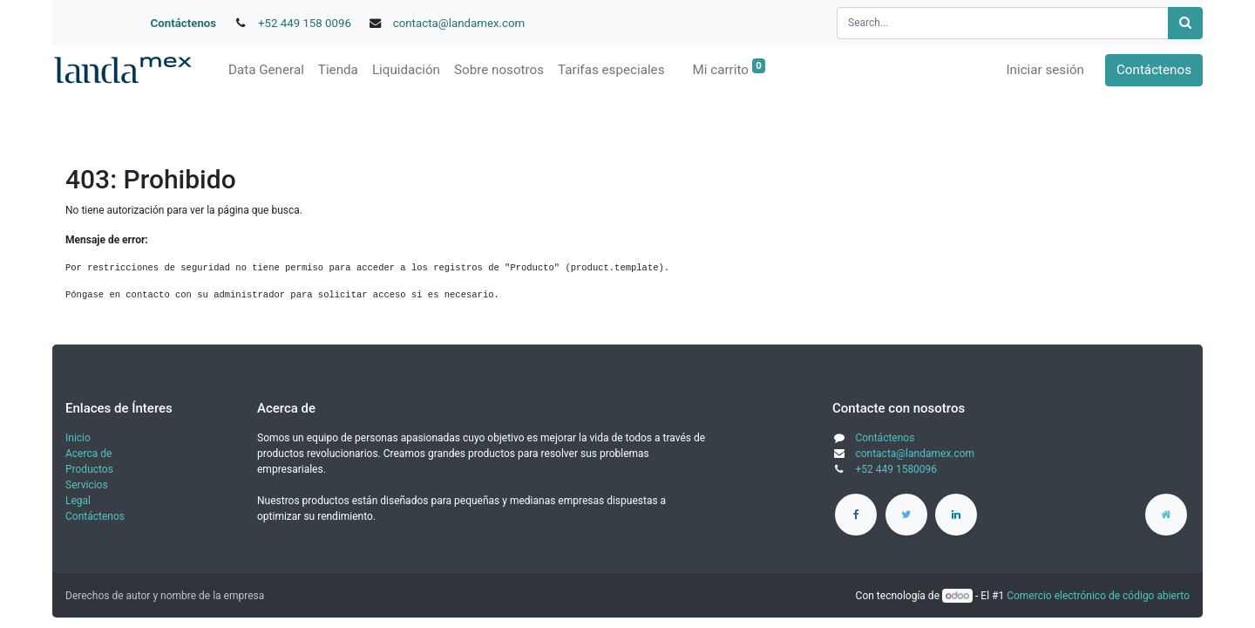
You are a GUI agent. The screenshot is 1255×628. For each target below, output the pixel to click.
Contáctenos (184, 23)
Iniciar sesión (1045, 70)
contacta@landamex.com (459, 23)
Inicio (78, 438)
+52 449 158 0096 (304, 23)
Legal (78, 501)
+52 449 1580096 (896, 469)
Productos (89, 469)
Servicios (86, 485)
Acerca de (88, 453)
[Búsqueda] (1185, 23)
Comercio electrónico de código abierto (1098, 596)
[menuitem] (266, 70)
